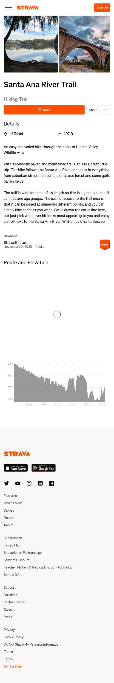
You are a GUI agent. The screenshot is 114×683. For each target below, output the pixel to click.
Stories (9, 510)
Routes (9, 518)
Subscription (13, 538)
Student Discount (16, 560)
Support (10, 587)
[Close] (8, 7)
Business (10, 595)
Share (93, 110)
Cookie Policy (14, 637)
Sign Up (102, 7)
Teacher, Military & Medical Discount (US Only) (38, 567)
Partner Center (15, 602)
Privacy (9, 629)
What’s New (13, 503)
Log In (8, 659)
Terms (8, 652)
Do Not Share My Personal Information (32, 644)
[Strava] (28, 7)
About (8, 525)
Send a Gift (12, 574)
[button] (31, 44)
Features (10, 495)
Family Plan (12, 545)
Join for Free (13, 666)
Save (44, 110)
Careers (9, 609)
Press (8, 617)
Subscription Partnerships (23, 552)
